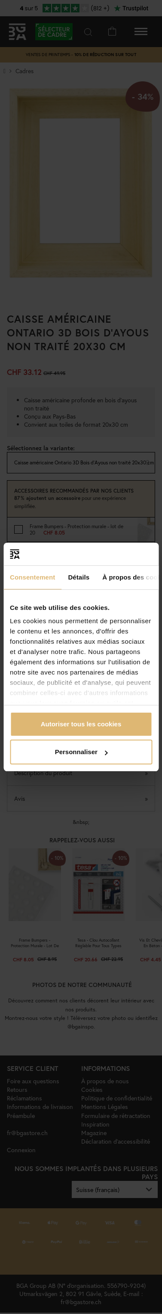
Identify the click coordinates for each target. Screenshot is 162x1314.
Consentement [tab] (32, 577)
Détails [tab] (78, 577)
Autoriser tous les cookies (81, 724)
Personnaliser (81, 751)
